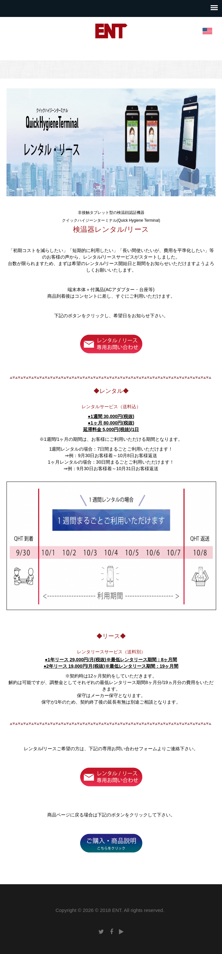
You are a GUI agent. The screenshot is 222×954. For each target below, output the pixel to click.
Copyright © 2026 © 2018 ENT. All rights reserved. (109, 910)
